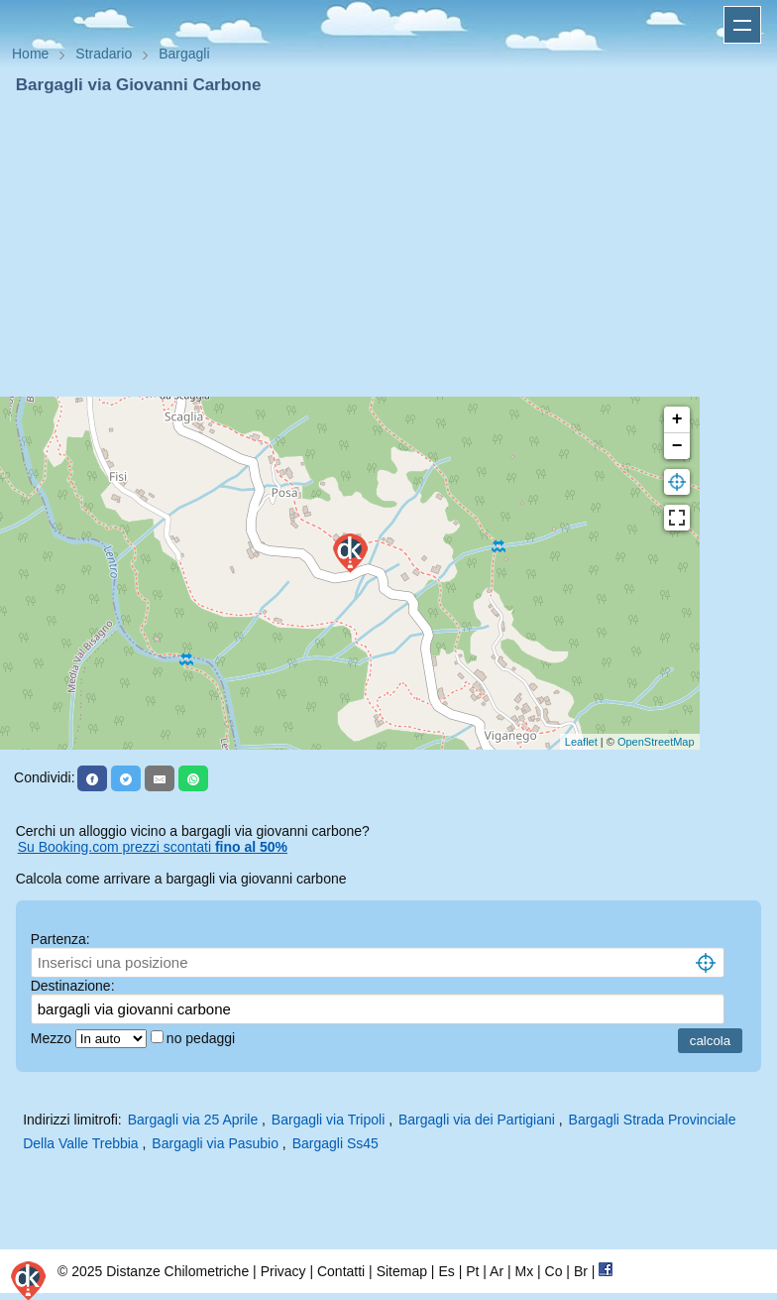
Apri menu (742, 25)
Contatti (341, 1271)
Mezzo (53, 1038)
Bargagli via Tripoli (328, 1119)
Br (581, 1271)
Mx (523, 1271)
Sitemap (402, 1271)
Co (554, 1271)
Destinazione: (73, 986)
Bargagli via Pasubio (215, 1143)
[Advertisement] (388, 246)
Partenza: (60, 939)
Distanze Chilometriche (177, 1271)
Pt (472, 1271)
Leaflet (581, 742)
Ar (496, 1271)
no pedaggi (202, 1038)
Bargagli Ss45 (335, 1143)
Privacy (283, 1271)
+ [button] (677, 419)
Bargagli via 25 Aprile (193, 1119)
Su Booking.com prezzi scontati (152, 847)
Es (446, 1271)
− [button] (677, 446)
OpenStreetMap (656, 742)
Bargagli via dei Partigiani (476, 1119)
